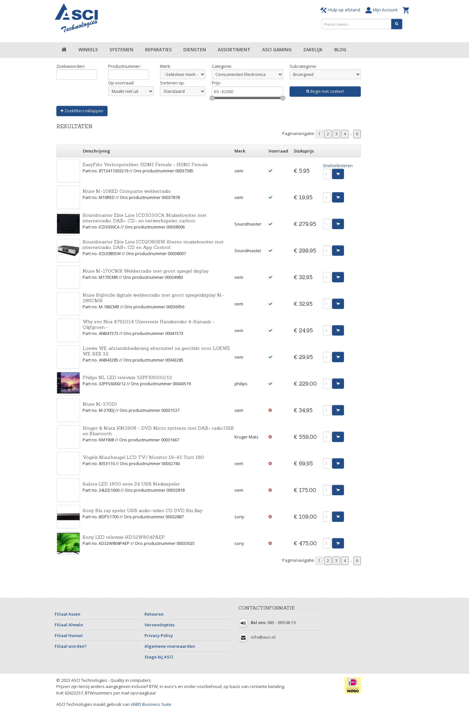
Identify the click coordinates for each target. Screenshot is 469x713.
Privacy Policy (158, 635)
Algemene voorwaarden (169, 646)
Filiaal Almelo (69, 625)
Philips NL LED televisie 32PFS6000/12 (127, 377)
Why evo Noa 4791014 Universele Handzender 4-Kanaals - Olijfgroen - (149, 324)
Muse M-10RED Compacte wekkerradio (127, 191)
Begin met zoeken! (325, 91)
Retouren (154, 614)
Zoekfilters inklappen (82, 111)
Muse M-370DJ (100, 404)
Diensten (194, 49)
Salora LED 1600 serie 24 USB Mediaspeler (131, 484)
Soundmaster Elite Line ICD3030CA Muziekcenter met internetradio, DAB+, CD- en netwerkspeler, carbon (145, 218)
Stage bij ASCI (158, 657)
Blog (340, 49)
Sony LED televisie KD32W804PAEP (124, 537)
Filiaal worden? (71, 646)
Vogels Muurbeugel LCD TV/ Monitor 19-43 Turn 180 (143, 457)
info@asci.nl (263, 637)
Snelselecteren (338, 165)
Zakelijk (313, 49)
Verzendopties (159, 625)
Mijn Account (382, 10)
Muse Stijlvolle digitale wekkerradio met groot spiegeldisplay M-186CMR (153, 297)
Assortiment (234, 49)
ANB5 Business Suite (151, 704)
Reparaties (158, 49)
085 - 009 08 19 (281, 622)
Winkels (88, 49)
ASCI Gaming (277, 49)
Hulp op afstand (341, 10)
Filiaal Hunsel (69, 635)
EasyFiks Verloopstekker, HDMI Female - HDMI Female (145, 164)
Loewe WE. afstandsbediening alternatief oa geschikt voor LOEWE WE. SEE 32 (156, 351)
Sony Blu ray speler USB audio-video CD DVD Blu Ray (142, 510)
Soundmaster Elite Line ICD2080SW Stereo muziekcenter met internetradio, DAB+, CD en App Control (153, 244)
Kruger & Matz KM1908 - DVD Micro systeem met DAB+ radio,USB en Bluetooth (158, 430)
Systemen (121, 49)
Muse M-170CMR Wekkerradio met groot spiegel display (146, 271)
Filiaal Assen (67, 614)
